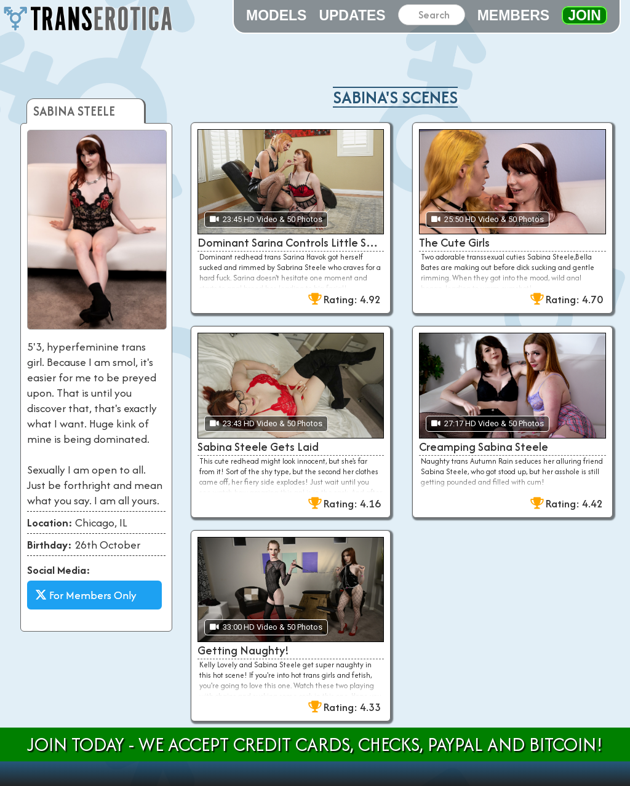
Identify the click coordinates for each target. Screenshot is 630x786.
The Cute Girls (454, 242)
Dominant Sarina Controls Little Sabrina (290, 242)
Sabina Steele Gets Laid (258, 447)
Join (584, 15)
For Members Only (86, 595)
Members (513, 15)
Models (276, 15)
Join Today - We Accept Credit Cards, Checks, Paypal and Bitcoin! (315, 744)
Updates (352, 15)
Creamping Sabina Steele (483, 447)
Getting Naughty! (243, 650)
